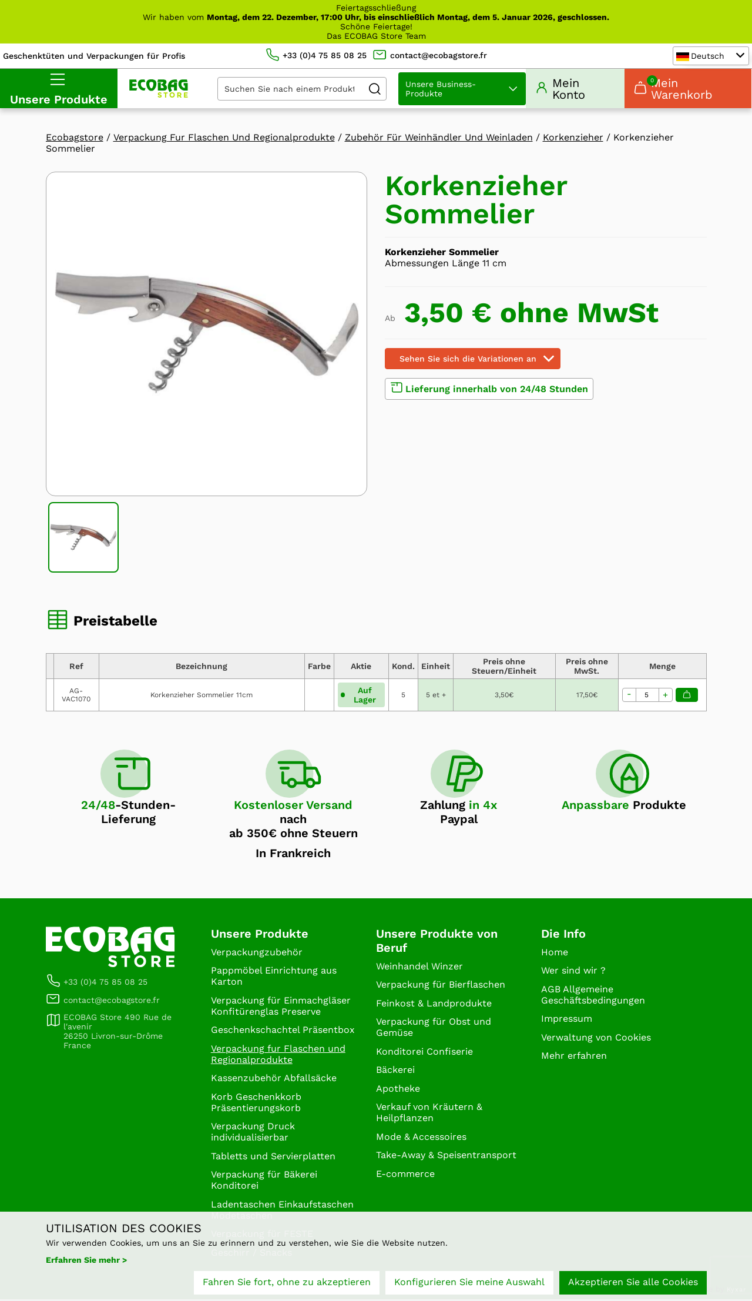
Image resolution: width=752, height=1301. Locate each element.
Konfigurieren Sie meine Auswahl (469, 1281)
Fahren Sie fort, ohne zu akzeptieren (287, 1281)
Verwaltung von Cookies (596, 1038)
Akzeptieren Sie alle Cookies (633, 1281)
